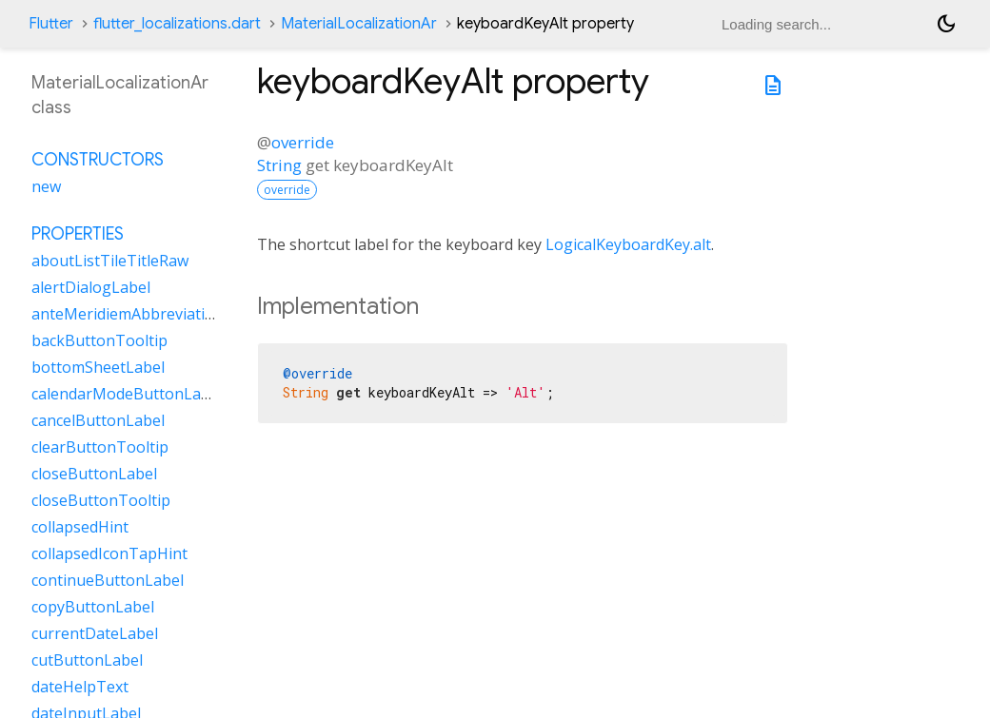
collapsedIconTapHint (109, 553)
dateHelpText (80, 686)
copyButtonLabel (92, 606)
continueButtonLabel (107, 580)
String (279, 165)
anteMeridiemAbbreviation (127, 313)
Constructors (97, 159)
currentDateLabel (94, 633)
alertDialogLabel (90, 287)
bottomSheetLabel (98, 367)
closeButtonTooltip (100, 500)
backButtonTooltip (99, 340)
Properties (77, 233)
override (302, 142)
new (46, 186)
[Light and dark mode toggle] (946, 24)
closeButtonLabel (94, 473)
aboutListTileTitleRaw (109, 260)
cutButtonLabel (87, 660)
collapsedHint (80, 526)
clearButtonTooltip (99, 447)
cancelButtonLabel (98, 420)
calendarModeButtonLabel (127, 393)
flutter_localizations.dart (177, 23)
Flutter (51, 23)
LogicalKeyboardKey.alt (628, 244)
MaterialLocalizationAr (359, 23)
